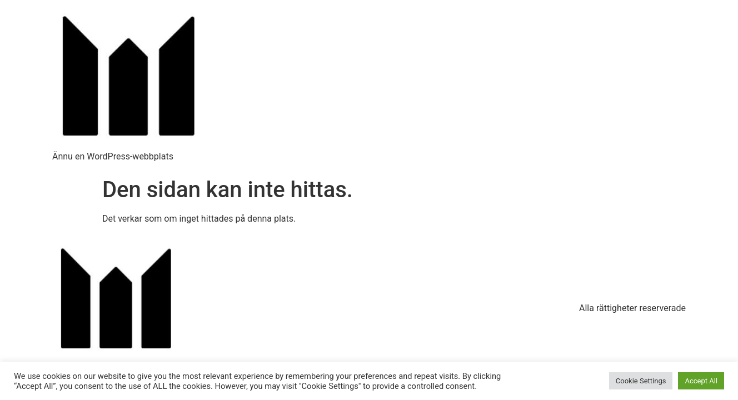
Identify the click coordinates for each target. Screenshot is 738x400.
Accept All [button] (701, 381)
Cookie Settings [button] (641, 381)
